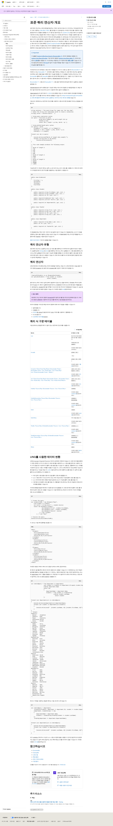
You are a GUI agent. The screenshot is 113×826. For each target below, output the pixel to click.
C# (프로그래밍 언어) (43, 17)
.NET (35, 17)
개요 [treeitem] (7, 43)
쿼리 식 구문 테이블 (92, 24)
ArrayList (50, 297)
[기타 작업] (81, 17)
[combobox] (14, 20)
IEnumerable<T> (76, 69)
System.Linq (66, 32)
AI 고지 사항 (5, 821)
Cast (32, 336)
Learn (31, 17)
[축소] (24, 17)
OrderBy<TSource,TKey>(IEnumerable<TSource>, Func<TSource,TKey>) (48, 388)
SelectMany (33, 418)
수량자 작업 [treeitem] (8, 54)
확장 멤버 (35, 757)
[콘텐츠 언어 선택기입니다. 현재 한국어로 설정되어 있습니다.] (5, 817)
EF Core (46, 62)
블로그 (18, 821)
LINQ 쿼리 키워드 (45, 30)
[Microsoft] (3, 2)
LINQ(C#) (39, 299)
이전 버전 (12, 821)
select (49, 470)
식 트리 (36, 60)
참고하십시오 (90, 28)
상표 (59, 821)
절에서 (80, 450)
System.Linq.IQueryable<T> (67, 58)
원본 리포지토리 (34, 240)
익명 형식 (35, 761)
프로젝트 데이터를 (38, 317)
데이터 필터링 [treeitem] (9, 45)
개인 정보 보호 (30, 821)
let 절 (63, 289)
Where (32, 447)
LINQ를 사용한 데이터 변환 (94, 26)
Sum (47, 251)
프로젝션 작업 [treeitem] (9, 48)
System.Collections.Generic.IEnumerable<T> (50, 56)
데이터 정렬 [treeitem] (8, 52)
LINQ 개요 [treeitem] (6, 37)
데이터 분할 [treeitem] (8, 57)
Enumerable (33, 76)
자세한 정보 (63, 764)
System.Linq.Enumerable (53, 43)
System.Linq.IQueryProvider (39, 58)
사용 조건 (53, 821)
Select (32, 409)
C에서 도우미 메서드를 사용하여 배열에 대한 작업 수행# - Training (46, 802)
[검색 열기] (105, 2)
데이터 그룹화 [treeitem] (9, 63)
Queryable (45, 76)
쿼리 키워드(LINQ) (38, 759)
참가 (24, 821)
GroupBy (33, 352)
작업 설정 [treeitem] (8, 50)
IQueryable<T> (42, 72)
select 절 (35, 755)
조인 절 (36, 742)
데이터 (35, 312)
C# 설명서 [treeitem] (5, 23)
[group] (56, 640)
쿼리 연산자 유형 (91, 20)
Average (41, 251)
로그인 (109, 2)
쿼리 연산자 (90, 22)
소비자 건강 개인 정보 (42, 821)
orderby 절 (74, 393)
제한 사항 (70, 60)
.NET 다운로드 (106, 6)
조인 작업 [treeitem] (8, 61)
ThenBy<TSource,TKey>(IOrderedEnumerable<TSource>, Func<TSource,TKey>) (50, 426)
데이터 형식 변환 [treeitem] (10, 59)
